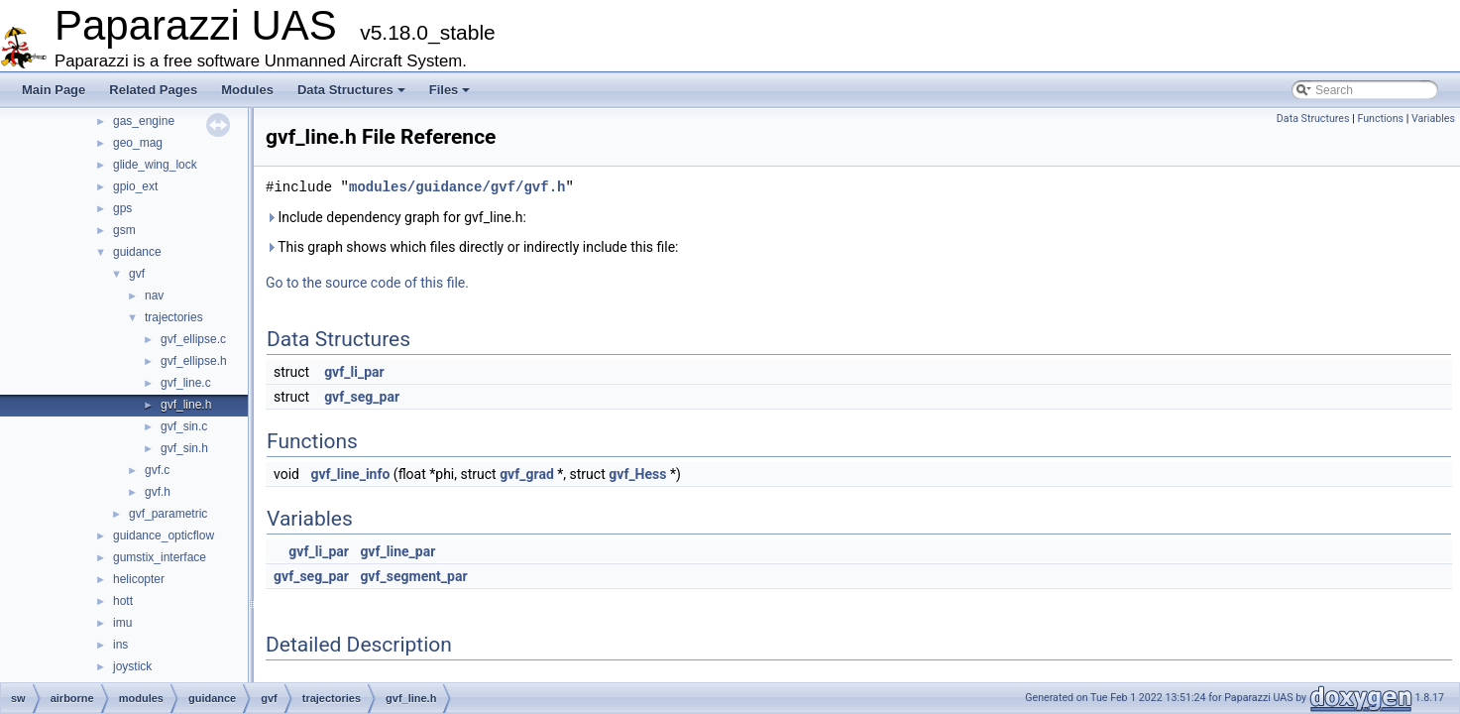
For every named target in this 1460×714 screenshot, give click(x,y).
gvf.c (157, 470)
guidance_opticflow (163, 535)
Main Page (53, 89)
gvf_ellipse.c (193, 339)
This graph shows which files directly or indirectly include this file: (472, 247)
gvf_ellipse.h (194, 361)
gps (122, 208)
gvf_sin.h (184, 448)
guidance (137, 252)
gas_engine (143, 121)
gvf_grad (527, 474)
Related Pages (153, 89)
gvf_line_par (397, 551)
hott (123, 601)
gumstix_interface (159, 557)
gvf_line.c (186, 383)
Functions (1380, 118)
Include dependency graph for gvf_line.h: (396, 217)
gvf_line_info (350, 474)
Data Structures (351, 89)
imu (122, 623)
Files (450, 89)
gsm (124, 230)
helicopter (139, 579)
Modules (247, 89)
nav (154, 295)
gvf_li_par (354, 372)
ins (120, 645)
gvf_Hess (637, 474)
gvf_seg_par (361, 397)
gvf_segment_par (413, 576)
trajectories (174, 317)
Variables (1433, 118)
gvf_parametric (168, 514)
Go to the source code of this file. (367, 283)
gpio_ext (135, 186)
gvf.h (157, 492)
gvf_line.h (186, 405)
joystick (132, 666)
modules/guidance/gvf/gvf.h (457, 187)
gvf (137, 274)
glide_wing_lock (155, 165)
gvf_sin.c (184, 426)
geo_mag (138, 143)
